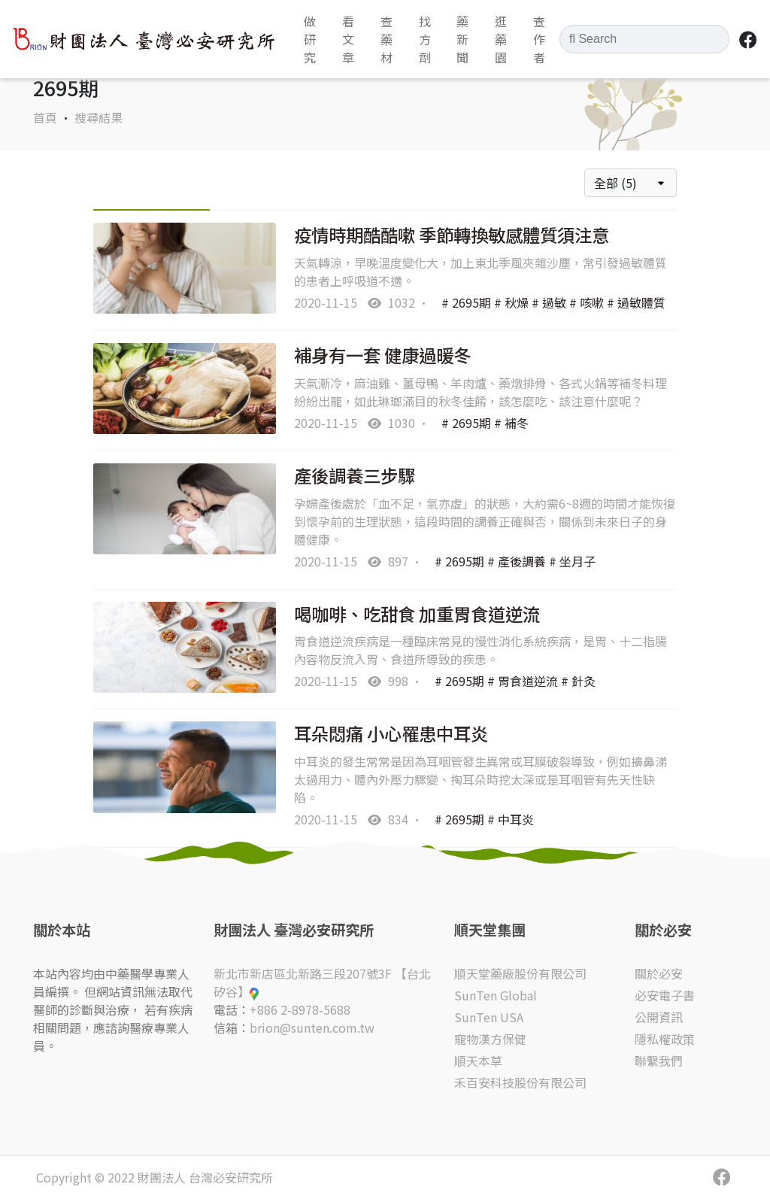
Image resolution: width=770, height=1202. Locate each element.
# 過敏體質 (636, 302)
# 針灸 (578, 681)
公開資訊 (659, 1017)
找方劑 (425, 39)
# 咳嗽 (586, 302)
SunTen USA (488, 1017)
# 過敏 (549, 302)
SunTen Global (495, 995)
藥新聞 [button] (462, 39)
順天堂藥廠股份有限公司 (520, 973)
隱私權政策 (665, 1039)
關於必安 (659, 973)
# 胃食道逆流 (522, 681)
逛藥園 (501, 39)
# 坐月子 (572, 561)
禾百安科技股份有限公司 (520, 1082)
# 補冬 (511, 423)
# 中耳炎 (510, 819)
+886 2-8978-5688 (300, 1009)
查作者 (539, 39)
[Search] (644, 39)
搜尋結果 (98, 117)
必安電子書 (665, 995)
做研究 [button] (310, 39)
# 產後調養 (516, 561)
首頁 (45, 117)
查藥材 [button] (386, 39)
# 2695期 (466, 302)
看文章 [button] (348, 39)
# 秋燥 (511, 302)
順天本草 (478, 1061)
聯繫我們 (659, 1061)
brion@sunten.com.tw (312, 1027)
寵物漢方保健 (490, 1039)
